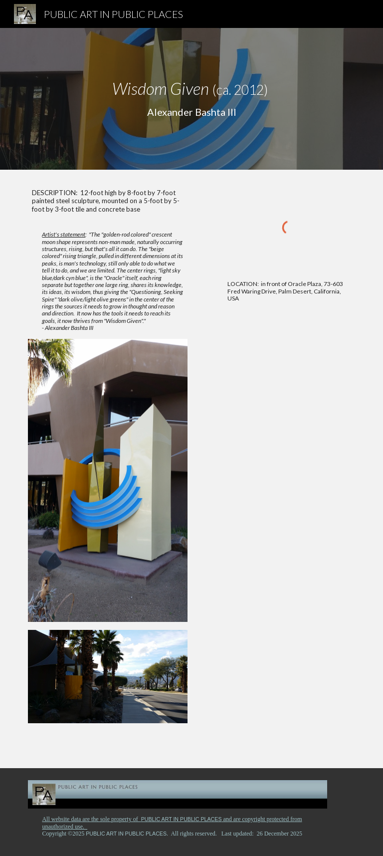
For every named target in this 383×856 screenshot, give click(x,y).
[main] (191, 98)
